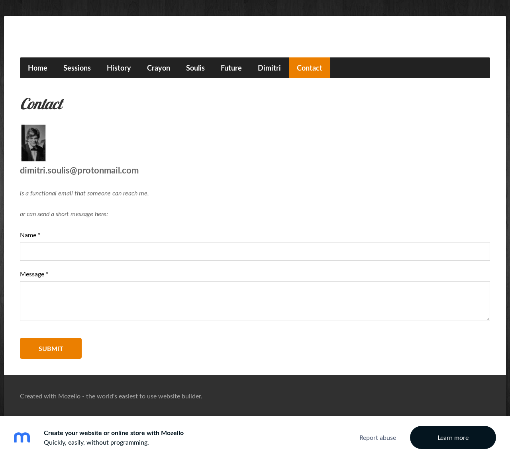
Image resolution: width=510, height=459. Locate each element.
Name (30, 234)
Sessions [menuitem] (77, 68)
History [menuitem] (119, 68)
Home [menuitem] (37, 68)
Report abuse (377, 437)
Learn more (453, 437)
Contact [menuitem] (309, 68)
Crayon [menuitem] (158, 68)
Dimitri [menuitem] (269, 68)
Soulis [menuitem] (195, 68)
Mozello (69, 396)
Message (34, 274)
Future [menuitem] (231, 68)
